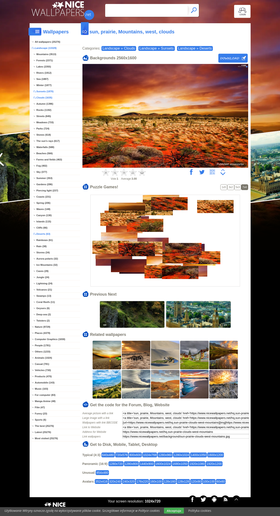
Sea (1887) (42, 79)
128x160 (170, 481)
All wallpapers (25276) (47, 41)
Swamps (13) (43, 296)
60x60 (221, 481)
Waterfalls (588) (45, 147)
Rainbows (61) (44, 240)
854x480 (102, 472)
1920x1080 (197, 464)
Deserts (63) (43, 234)
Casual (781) (42, 364)
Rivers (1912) (44, 72)
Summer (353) (44, 178)
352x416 (101, 481)
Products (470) (43, 376)
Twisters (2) (43, 320)
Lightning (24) (44, 283)
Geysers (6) (43, 308)
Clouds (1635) (44, 97)
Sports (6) (40, 419)
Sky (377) (41, 172)
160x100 (156, 481)
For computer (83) (45, 395)
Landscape (111, 48)
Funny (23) (41, 413)
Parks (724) (43, 128)
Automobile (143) (45, 382)
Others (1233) (42, 351)
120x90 (196, 481)
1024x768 (150, 455)
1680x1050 (180, 464)
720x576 (122, 455)
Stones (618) (43, 134)
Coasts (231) (43, 196)
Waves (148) (43, 209)
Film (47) (40, 407)
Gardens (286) (44, 184)
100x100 (209, 481)
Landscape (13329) (46, 48)
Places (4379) (42, 333)
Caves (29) (42, 271)
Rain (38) (41, 246)
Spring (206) (43, 203)
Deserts (206, 48)
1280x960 (165, 455)
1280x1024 (181, 455)
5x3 (238, 187)
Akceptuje (174, 511)
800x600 (135, 455)
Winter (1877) (44, 85)
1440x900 (147, 464)
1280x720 (116, 464)
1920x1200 (214, 464)
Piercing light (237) (47, 190)
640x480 (108, 455)
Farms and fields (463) (49, 159)
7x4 (244, 187)
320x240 (115, 481)
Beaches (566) (44, 153)
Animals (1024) (43, 357)
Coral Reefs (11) (45, 302)
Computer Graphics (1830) (50, 339)
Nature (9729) (42, 326)
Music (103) (41, 388)
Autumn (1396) (44, 103)
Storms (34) (43, 252)
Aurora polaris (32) (47, 258)
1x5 (224, 187)
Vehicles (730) (43, 370)
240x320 (129, 481)
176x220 (142, 481)
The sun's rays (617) (48, 141)
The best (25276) (44, 426)
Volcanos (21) (44, 289)
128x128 (183, 481)
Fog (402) (41, 165)
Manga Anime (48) (45, 401)
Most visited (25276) (46, 438)
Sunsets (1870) (45, 91)
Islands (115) (43, 221)
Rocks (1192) (43, 110)
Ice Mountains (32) (47, 265)
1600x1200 (215, 455)
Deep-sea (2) (43, 314)
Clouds (129, 48)
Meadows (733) (45, 122)
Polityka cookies (199, 510)
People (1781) (43, 345)
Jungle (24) (42, 277)
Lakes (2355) (43, 66)
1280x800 (131, 464)
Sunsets (167, 48)
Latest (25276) (43, 432)
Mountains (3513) (46, 54)
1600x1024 (163, 464)
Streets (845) (43, 116)
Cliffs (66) (42, 227)
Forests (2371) (44, 60)
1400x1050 (198, 455)
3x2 (231, 187)
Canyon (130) (44, 215)
